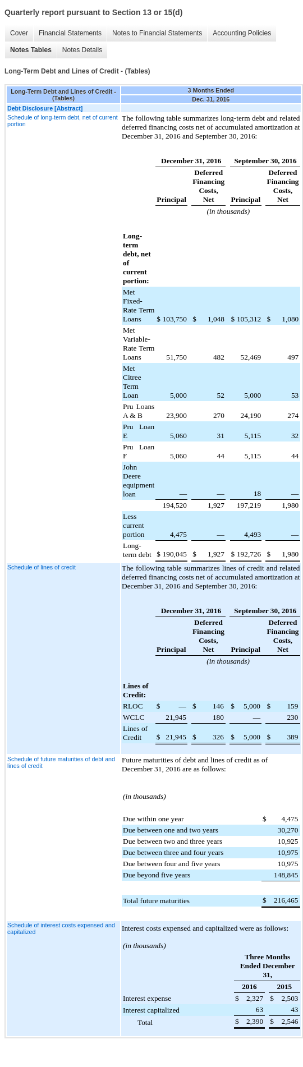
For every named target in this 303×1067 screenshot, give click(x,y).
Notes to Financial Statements (154, 33)
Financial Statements (67, 33)
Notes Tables (28, 50)
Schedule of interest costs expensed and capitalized (61, 928)
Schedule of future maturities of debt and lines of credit (61, 762)
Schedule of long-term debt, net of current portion (62, 120)
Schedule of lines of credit (41, 567)
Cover (16, 33)
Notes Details (79, 50)
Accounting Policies (239, 33)
